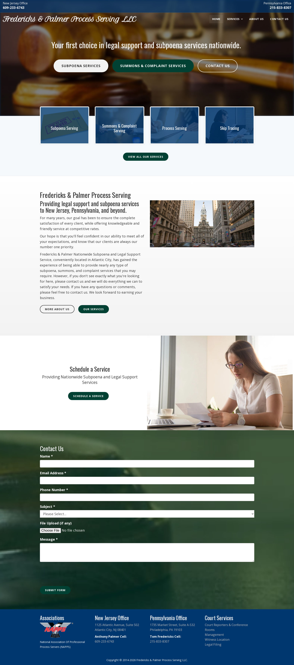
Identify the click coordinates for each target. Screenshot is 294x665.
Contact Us (279, 19)
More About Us (57, 309)
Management (214, 635)
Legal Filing (213, 644)
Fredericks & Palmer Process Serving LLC (69, 19)
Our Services (93, 309)
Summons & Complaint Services (153, 66)
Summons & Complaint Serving (119, 128)
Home (216, 19)
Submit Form (55, 590)
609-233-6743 (13, 7)
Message (49, 539)
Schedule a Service (88, 396)
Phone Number (54, 489)
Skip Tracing (229, 128)
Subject (47, 506)
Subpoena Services (81, 66)
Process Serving (174, 128)
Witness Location (217, 639)
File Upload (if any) (55, 523)
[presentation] (68, 572)
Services (233, 19)
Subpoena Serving (64, 128)
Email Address (53, 473)
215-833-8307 (280, 7)
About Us (256, 19)
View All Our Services (145, 156)
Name (46, 456)
